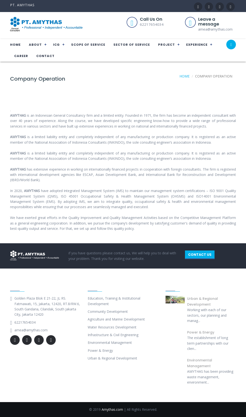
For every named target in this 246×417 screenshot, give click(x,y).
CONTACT (45, 56)
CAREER (21, 56)
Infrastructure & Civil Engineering (113, 335)
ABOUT (35, 44)
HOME (15, 44)
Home (184, 76)
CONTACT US (199, 254)
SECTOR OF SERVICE (131, 44)
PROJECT (166, 44)
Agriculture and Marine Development (116, 319)
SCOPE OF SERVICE (88, 44)
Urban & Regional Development (112, 358)
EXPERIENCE (197, 44)
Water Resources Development (112, 327)
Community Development (108, 311)
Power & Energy (100, 350)
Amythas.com (112, 409)
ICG (56, 44)
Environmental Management (110, 342)
